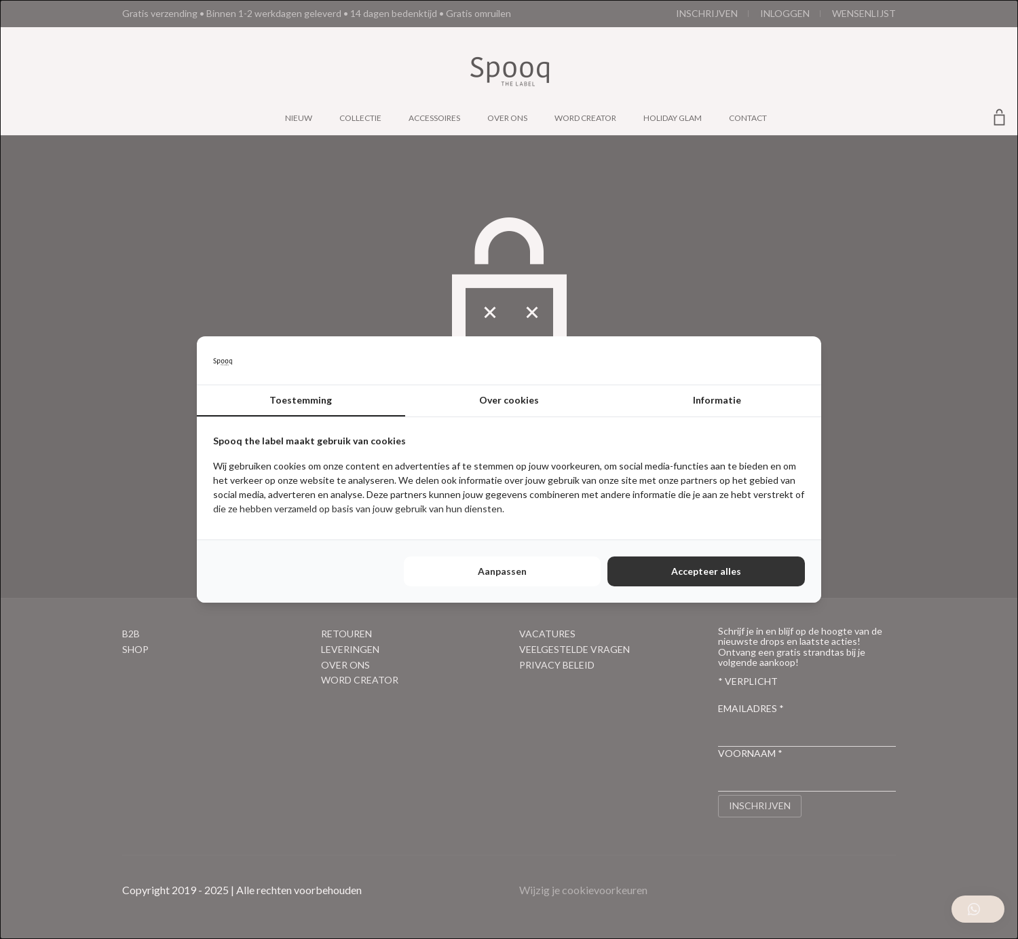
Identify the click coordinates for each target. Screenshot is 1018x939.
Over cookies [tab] (509, 400)
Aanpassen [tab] (502, 571)
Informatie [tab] (717, 400)
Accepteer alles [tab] (706, 571)
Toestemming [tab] (300, 400)
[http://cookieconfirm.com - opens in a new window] (801, 360)
